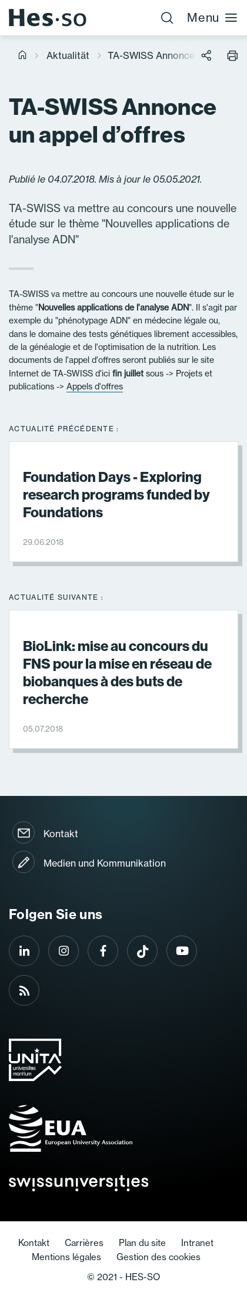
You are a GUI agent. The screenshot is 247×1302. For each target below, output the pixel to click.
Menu (212, 17)
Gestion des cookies (158, 1257)
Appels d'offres (94, 386)
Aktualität (67, 55)
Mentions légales (66, 1257)
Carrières (84, 1242)
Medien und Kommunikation (105, 863)
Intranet (197, 1242)
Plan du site (142, 1242)
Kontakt (61, 833)
